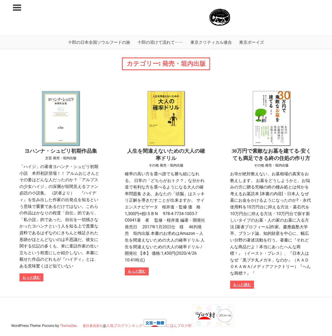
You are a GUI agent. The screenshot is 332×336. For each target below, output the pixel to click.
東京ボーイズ (251, 42)
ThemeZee (68, 326)
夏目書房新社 (93, 326)
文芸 (48, 158)
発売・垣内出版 (65, 158)
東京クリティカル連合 (211, 42)
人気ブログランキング (124, 326)
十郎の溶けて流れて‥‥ (160, 42)
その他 (154, 165)
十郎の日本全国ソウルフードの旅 (99, 42)
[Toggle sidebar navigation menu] (17, 8)
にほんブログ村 (179, 326)
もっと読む (31, 277)
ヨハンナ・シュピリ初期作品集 (60, 151)
